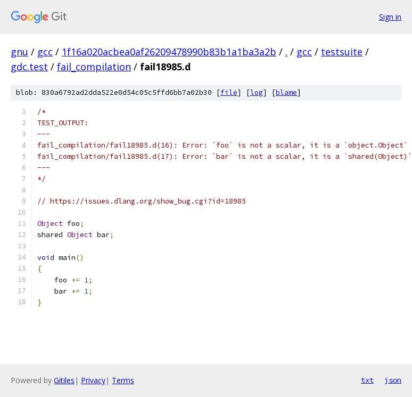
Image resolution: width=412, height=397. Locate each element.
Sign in (390, 17)
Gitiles (64, 380)
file (228, 92)
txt (367, 380)
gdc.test (29, 66)
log (256, 92)
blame (286, 92)
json (392, 380)
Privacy (93, 380)
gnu (19, 51)
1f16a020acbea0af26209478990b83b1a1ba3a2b (169, 51)
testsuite (341, 51)
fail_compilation (94, 66)
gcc (45, 51)
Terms (123, 380)
